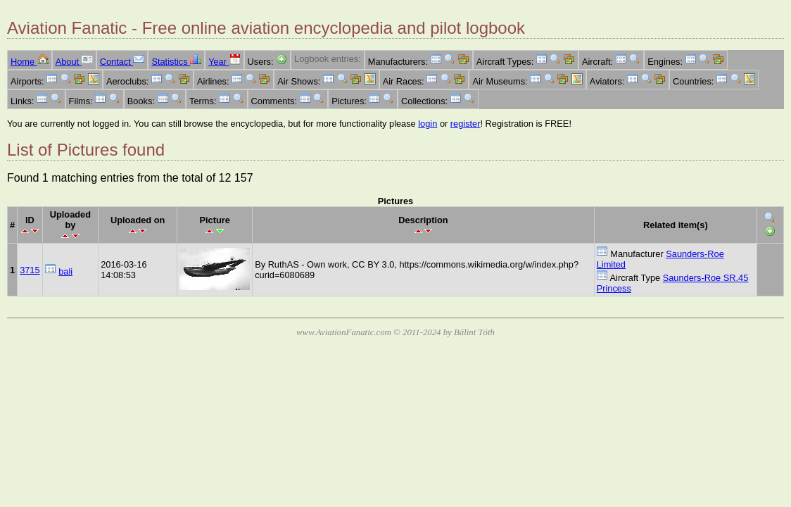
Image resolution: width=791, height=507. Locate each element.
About (74, 61)
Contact (122, 61)
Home (30, 61)
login (427, 123)
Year (224, 61)
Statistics (176, 61)
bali (65, 271)
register (465, 123)
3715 (29, 270)
